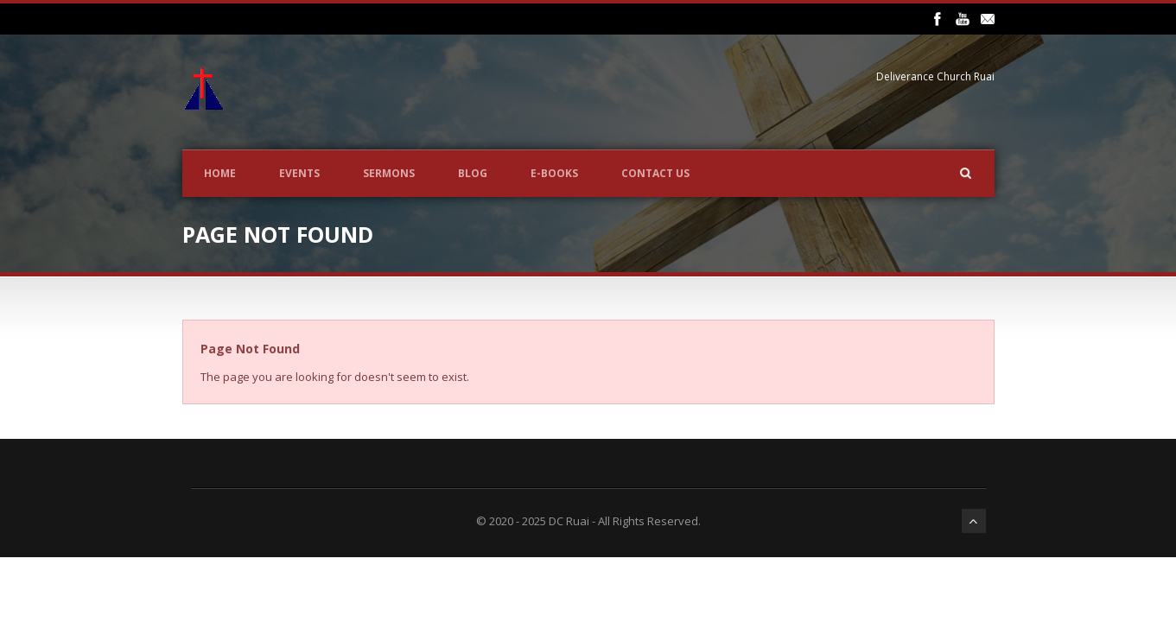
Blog (472, 173)
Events (299, 173)
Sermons (389, 173)
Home (220, 173)
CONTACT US (655, 173)
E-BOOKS (554, 173)
